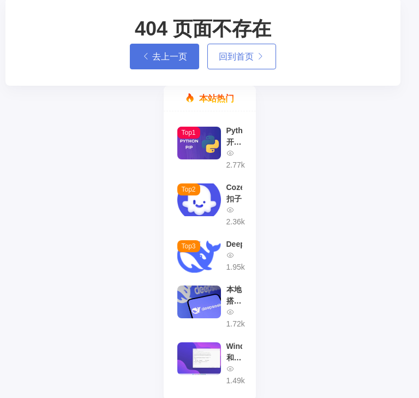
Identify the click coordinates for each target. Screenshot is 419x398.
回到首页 (242, 56)
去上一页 (164, 56)
